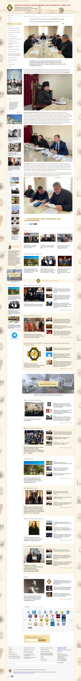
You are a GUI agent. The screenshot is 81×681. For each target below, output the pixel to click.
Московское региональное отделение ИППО (29, 655)
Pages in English (11, 64)
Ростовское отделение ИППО (33, 218)
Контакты (10, 62)
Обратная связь (60, 662)
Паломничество (11, 34)
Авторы (42, 656)
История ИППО (12, 652)
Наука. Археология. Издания (14, 32)
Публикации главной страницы (50, 280)
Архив (19, 112)
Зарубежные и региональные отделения (14, 47)
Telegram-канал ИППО (14, 338)
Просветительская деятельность (15, 38)
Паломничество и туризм (29, 649)
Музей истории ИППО (12, 59)
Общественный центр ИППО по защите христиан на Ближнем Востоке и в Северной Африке (14, 54)
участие (58, 218)
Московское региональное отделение (13, 43)
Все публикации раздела (67, 310)
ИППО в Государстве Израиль (14, 49)
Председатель (11, 26)
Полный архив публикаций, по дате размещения (64, 650)
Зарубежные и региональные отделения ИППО (30, 658)
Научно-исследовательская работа (32, 220)
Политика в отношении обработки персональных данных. (24, 673)
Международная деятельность (14, 28)
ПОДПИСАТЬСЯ (42, 640)
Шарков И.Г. (43, 218)
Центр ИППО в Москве (62, 654)
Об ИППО (10, 19)
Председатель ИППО (13, 654)
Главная (9, 17)
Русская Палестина (12, 51)
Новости (10, 23)
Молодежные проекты (12, 40)
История (10, 21)
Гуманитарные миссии (12, 36)
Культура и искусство (12, 57)
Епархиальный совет (51, 218)
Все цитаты (19, 267)
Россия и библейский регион (14, 30)
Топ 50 (20, 330)
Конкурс (10, 66)
